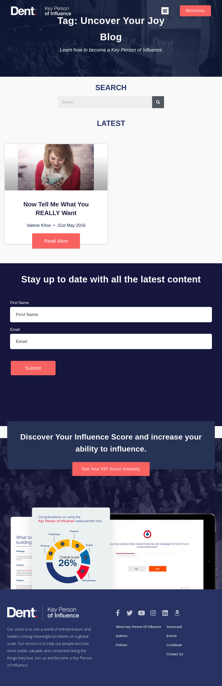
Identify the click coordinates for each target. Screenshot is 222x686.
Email (15, 330)
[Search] (158, 102)
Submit (33, 368)
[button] (165, 10)
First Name (19, 303)
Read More (56, 241)
